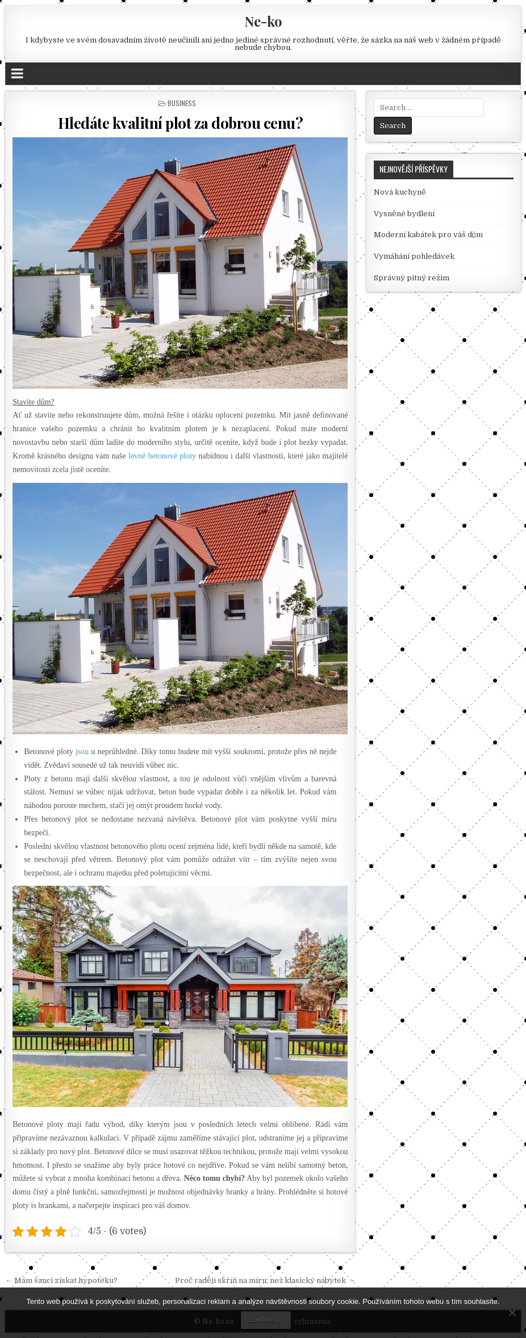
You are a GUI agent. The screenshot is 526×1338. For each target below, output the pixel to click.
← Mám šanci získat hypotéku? (61, 1280)
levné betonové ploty (162, 456)
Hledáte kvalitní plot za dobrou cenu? (180, 123)
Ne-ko (263, 21)
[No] (511, 1312)
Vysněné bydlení (404, 213)
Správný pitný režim (411, 278)
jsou (82, 751)
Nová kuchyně (400, 192)
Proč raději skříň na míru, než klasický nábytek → (265, 1280)
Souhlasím (265, 1319)
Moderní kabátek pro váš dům (428, 234)
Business (182, 103)
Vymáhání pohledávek (414, 256)
